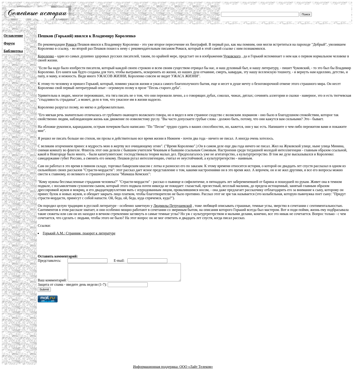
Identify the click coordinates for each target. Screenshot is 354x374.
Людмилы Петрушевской (172, 206)
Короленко (46, 56)
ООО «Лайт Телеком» (196, 370)
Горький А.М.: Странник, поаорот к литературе (79, 233)
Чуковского (232, 56)
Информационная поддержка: (156, 370)
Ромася (71, 44)
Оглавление (13, 35)
